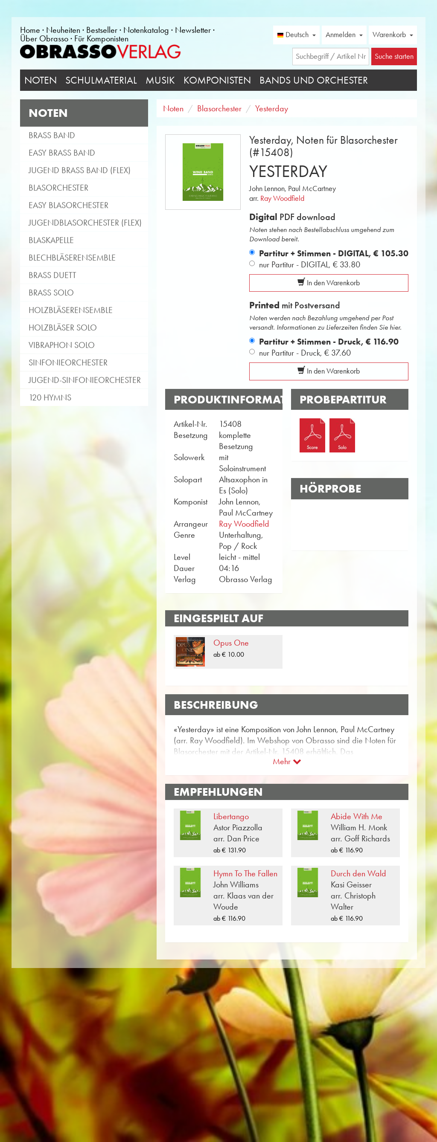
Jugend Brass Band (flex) (80, 170)
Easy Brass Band (62, 153)
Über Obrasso (44, 38)
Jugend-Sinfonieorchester (85, 380)
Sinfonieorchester (68, 362)
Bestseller (101, 30)
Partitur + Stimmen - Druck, (329, 341)
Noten (40, 80)
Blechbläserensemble (72, 257)
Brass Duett (52, 275)
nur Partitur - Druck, (305, 353)
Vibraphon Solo (62, 345)
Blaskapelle (51, 240)
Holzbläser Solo (63, 327)
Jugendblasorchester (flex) (85, 222)
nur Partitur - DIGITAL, (309, 264)
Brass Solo (51, 292)
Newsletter (193, 30)
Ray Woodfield (282, 198)
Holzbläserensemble (71, 310)
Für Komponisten (101, 38)
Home (30, 30)
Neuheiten (63, 30)
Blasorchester (58, 188)
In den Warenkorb (328, 282)
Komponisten (217, 80)
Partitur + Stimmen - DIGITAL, (333, 253)
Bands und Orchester (313, 80)
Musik (160, 80)
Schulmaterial (101, 80)
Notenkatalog (146, 30)
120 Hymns (50, 397)
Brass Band (52, 135)
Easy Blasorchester (68, 205)
